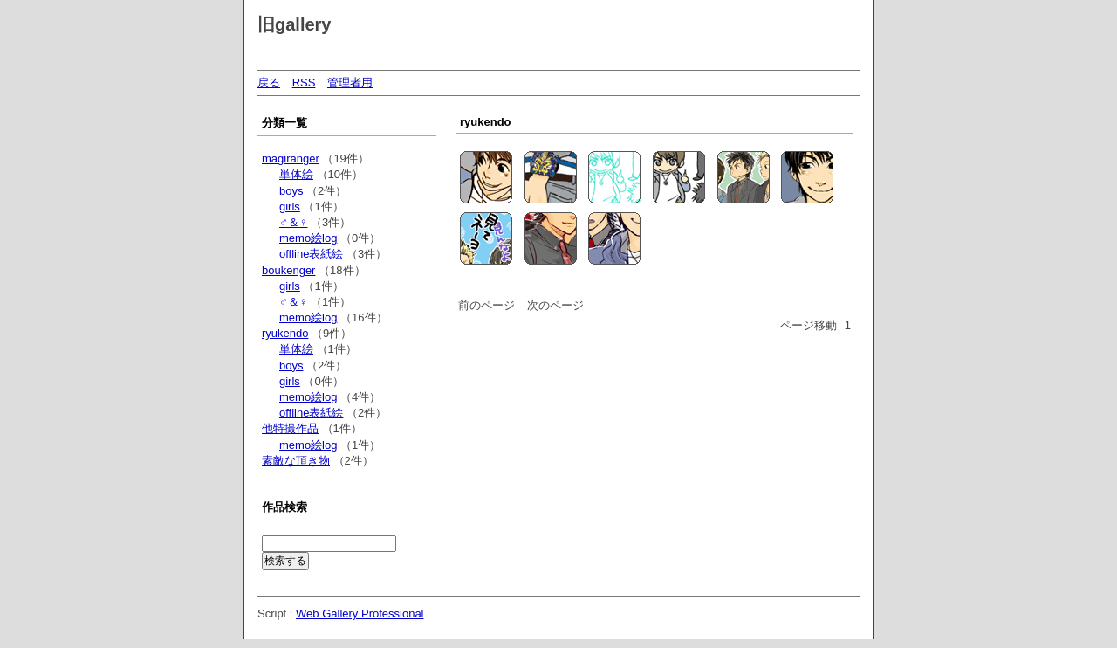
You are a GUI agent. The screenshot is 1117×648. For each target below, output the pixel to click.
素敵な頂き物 (296, 460)
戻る (268, 82)
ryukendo (285, 333)
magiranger (290, 158)
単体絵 (296, 174)
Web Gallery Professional (359, 613)
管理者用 (350, 82)
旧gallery (294, 24)
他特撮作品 (290, 428)
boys (291, 190)
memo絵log (308, 238)
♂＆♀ (293, 222)
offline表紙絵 (311, 253)
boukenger (288, 270)
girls (289, 206)
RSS (304, 82)
